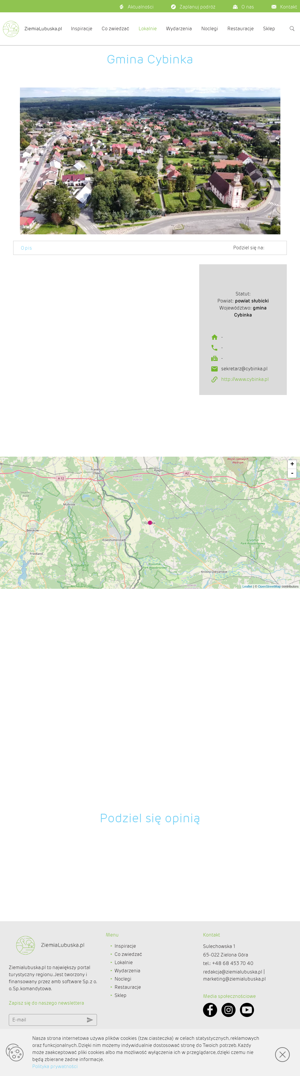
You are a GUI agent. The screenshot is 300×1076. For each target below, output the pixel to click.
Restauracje (240, 29)
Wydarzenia (179, 29)
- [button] (292, 710)
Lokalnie (148, 29)
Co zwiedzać (115, 29)
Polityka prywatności (55, 1066)
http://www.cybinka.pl (245, 409)
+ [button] (292, 701)
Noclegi (209, 29)
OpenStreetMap (269, 823)
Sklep (269, 29)
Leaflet (247, 823)
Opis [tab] (27, 248)
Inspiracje (81, 29)
